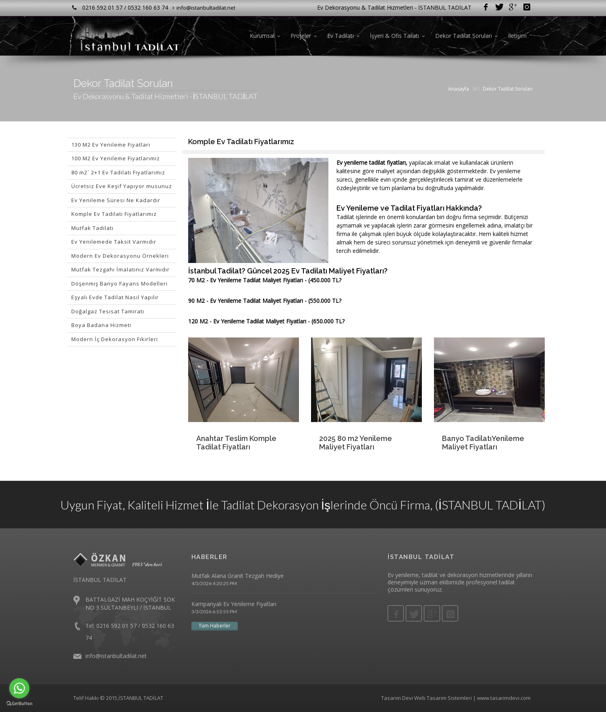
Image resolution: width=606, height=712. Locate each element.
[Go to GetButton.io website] (19, 703)
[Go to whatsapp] (19, 688)
